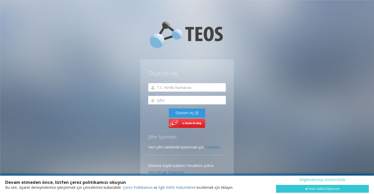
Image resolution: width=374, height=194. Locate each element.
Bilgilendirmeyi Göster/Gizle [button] (322, 179)
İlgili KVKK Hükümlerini (177, 187)
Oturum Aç (187, 112)
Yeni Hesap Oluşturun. (166, 172)
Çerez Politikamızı (137, 187)
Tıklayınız (212, 147)
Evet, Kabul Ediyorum (322, 188)
